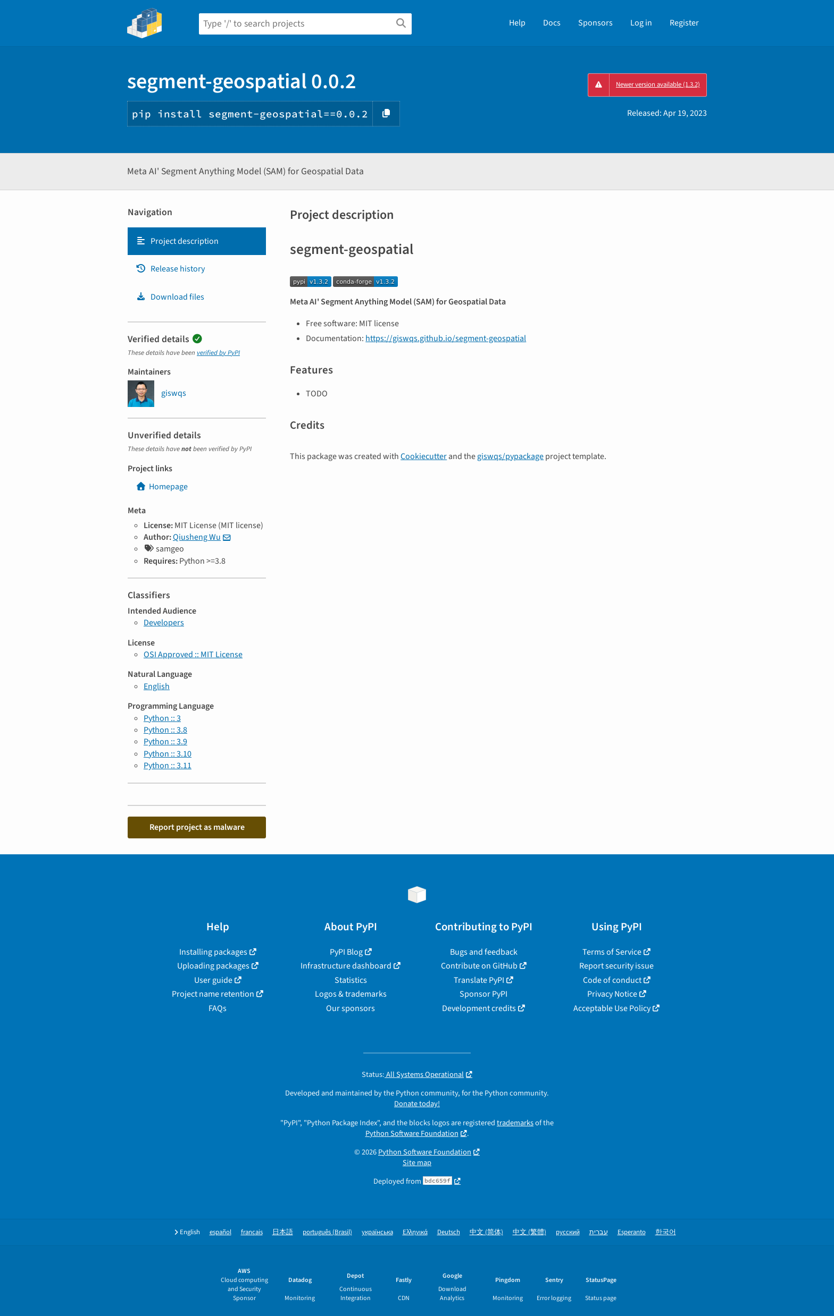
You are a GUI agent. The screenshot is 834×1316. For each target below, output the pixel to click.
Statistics (351, 980)
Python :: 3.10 (167, 754)
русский (568, 1232)
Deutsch (448, 1232)
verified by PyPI (218, 353)
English (157, 686)
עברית (598, 1232)
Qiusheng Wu (197, 537)
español (220, 1232)
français (252, 1232)
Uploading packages (213, 966)
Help (517, 23)
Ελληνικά (415, 1232)
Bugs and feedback (484, 952)
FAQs (217, 1008)
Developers (164, 623)
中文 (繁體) (529, 1232)
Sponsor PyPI (483, 994)
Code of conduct (612, 980)
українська (377, 1232)
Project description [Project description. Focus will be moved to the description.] (177, 241)
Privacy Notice (612, 994)
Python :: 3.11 (167, 765)
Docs (552, 23)
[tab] (197, 241)
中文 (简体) (486, 1232)
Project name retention (213, 994)
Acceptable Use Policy (611, 1008)
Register (684, 23)
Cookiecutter (424, 456)
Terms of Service (611, 952)
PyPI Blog (346, 952)
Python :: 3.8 (165, 730)
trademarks (515, 1122)
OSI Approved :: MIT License (193, 654)
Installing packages (213, 952)
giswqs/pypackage (510, 456)
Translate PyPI (479, 980)
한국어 (665, 1232)
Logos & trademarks (351, 994)
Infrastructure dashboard (346, 966)
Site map (417, 1162)
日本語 (282, 1232)
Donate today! (417, 1103)
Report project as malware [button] (197, 827)
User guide (213, 980)
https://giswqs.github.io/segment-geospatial (445, 338)
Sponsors (595, 23)
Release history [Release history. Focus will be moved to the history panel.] (170, 269)
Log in (641, 23)
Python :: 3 (162, 718)
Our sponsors (350, 1008)
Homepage (162, 487)
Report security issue (616, 966)
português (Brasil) (327, 1232)
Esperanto (632, 1232)
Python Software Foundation (411, 1133)
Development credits (479, 1008)
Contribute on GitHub (479, 966)
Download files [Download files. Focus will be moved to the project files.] (170, 297)
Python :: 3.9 (165, 742)
